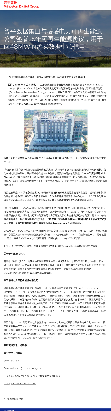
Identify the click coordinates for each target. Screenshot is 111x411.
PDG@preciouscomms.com (20, 383)
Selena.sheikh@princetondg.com (23, 368)
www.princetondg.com (17, 272)
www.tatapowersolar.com (37, 337)
